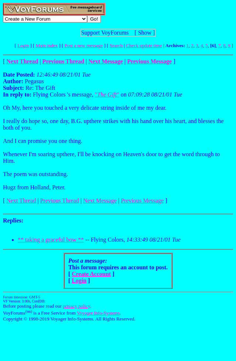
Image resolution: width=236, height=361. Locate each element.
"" (107, 94)
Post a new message (84, 45)
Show (144, 32)
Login (23, 45)
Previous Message (142, 200)
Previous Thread (59, 200)
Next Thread (21, 200)
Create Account (91, 274)
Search (116, 45)
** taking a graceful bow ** (51, 239)
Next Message (100, 200)
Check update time (144, 45)
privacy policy (76, 306)
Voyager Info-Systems (98, 313)
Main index (47, 45)
